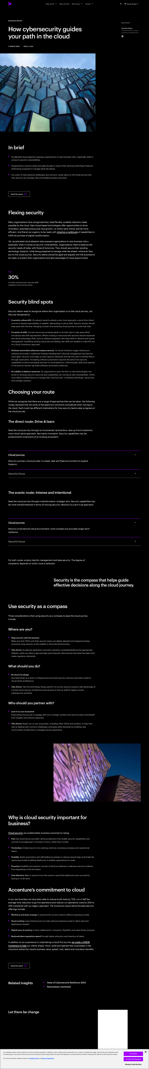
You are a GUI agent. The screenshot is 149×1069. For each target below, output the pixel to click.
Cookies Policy (34, 1058)
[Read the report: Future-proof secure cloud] (19, 194)
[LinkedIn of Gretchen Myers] (122, 36)
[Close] (145, 1052)
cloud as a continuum (67, 231)
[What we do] (51, 3)
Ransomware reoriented (59, 986)
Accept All (133, 1053)
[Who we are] (77, 3)
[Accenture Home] (14, 3)
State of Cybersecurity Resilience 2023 (66, 982)
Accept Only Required (133, 1059)
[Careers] (89, 3)
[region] (74, 1059)
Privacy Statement (48, 1058)
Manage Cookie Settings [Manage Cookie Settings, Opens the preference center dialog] (133, 1064)
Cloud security (15, 832)
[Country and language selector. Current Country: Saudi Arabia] (131, 3)
